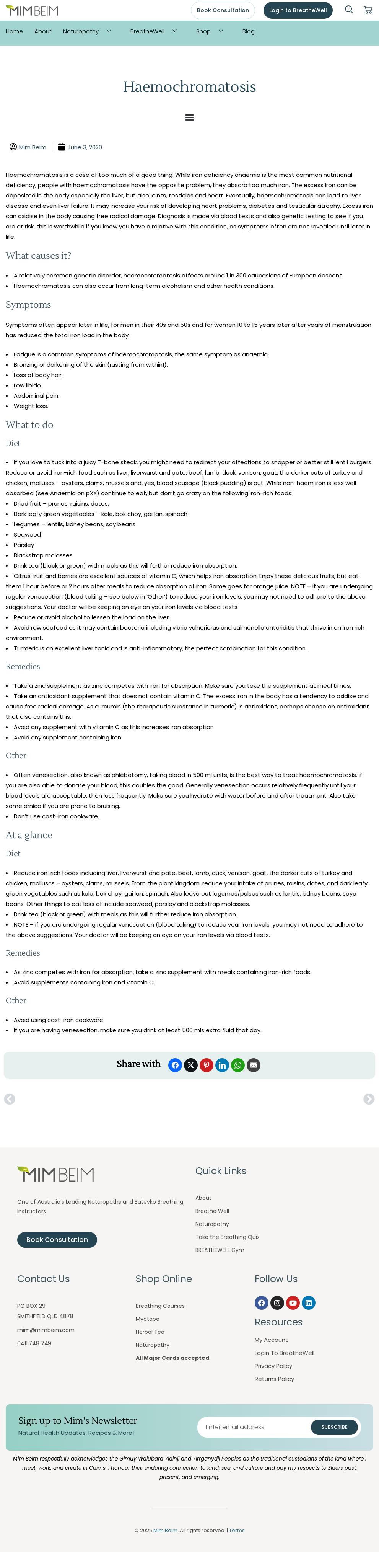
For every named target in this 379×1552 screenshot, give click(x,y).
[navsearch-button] (349, 10)
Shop (212, 31)
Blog (248, 31)
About (43, 31)
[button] (189, 117)
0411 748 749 (34, 1343)
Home (14, 31)
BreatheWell (156, 31)
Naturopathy (90, 31)
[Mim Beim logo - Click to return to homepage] (32, 10)
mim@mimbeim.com (46, 1330)
